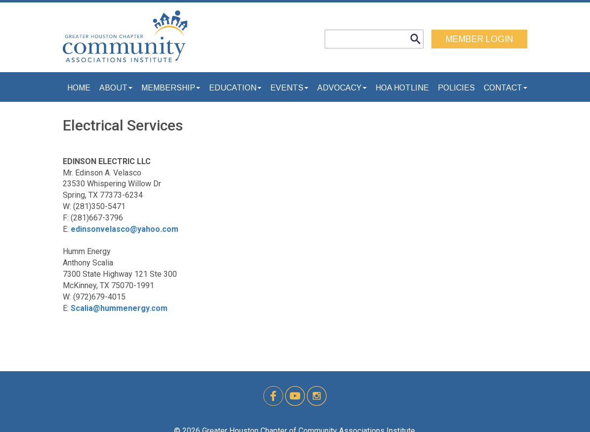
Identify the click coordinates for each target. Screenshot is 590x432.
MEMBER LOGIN (479, 39)
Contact (505, 88)
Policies (456, 88)
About (115, 88)
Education (235, 88)
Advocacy (342, 88)
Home (78, 88)
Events (289, 88)
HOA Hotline (402, 88)
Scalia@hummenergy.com (119, 308)
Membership (170, 88)
